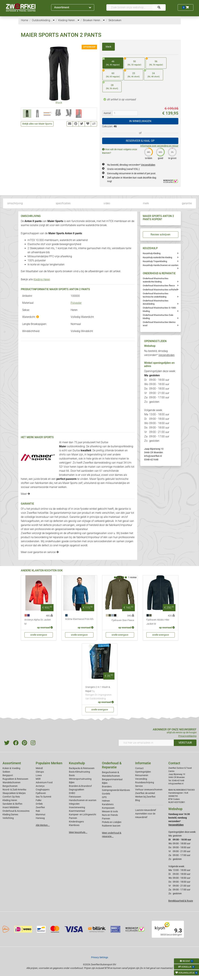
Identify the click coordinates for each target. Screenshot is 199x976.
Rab (38, 811)
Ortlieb (39, 803)
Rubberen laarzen (111, 825)
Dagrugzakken (76, 789)
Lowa (39, 775)
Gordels (106, 793)
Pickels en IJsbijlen (111, 822)
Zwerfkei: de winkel (145, 793)
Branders (107, 786)
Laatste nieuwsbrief (145, 810)
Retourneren (141, 775)
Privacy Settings (99, 957)
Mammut (40, 814)
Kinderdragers (76, 821)
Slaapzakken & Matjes (14, 793)
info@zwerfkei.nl (153, 456)
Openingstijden (143, 771)
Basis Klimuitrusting (79, 771)
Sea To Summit (43, 796)
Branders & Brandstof (80, 786)
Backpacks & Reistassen (82, 768)
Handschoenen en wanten (82, 800)
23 (132, 73)
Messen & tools (110, 811)
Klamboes (74, 825)
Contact (139, 768)
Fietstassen (75, 796)
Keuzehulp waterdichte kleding (157, 257)
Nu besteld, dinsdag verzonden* (131, 164)
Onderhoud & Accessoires (16, 811)
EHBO (72, 793)
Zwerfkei (40, 807)
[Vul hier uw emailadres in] (146, 743)
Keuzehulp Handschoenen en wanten (160, 265)
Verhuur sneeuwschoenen (148, 789)
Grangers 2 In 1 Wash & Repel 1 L (99, 693)
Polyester (76, 302)
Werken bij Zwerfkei (145, 796)
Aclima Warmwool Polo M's (79, 619)
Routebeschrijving (144, 782)
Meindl (39, 768)
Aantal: (107, 113)
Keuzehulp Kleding (151, 253)
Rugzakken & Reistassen (15, 779)
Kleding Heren (42, 279)
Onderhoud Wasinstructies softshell (160, 289)
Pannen (106, 818)
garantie (187, 203)
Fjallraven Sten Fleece (123, 620)
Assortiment (72, 7)
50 (132, 62)
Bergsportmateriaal (112, 779)
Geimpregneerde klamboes (116, 790)
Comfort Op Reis (11, 796)
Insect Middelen (11, 807)
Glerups (40, 771)
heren (73, 466)
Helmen (106, 800)
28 (110, 85)
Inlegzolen (74, 803)
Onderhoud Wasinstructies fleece (159, 285)
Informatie (143, 763)
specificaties (63, 203)
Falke (38, 800)
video (107, 203)
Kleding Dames (10, 814)
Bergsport (8, 775)
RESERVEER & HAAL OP (140, 140)
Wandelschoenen (11, 782)
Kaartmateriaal (77, 811)
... (53, 20)
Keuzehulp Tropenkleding (155, 261)
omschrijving (15, 203)
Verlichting (8, 818)
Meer (25, 493)
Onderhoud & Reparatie (112, 765)
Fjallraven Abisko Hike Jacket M (157, 621)
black (108, 46)
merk (146, 203)
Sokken (6, 771)
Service (139, 786)
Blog (137, 800)
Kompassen (108, 807)
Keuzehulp (77, 763)
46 (111, 62)
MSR (38, 779)
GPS (104, 797)
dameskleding (102, 462)
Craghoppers (42, 789)
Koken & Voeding (11, 768)
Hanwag (40, 818)
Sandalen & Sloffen (12, 803)
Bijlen (72, 782)
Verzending (141, 779)
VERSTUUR (185, 742)
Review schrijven (160, 234)
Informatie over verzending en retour (159, 145)
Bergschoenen (10, 786)
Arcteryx (40, 786)
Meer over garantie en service (40, 552)
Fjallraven (41, 793)
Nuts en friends (110, 815)
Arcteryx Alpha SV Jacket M (37, 621)
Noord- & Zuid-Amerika (14, 789)
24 (152, 73)
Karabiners (107, 804)
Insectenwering (77, 807)
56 (154, 62)
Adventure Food (44, 782)
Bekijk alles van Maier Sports (37, 123)
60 (111, 73)
